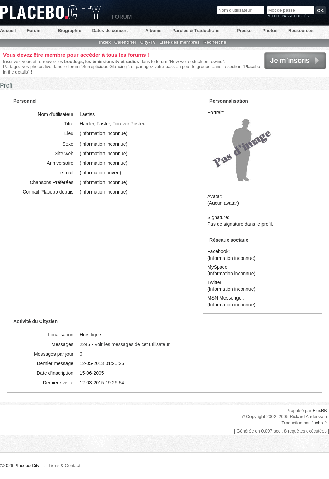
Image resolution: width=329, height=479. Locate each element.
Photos (269, 30)
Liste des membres (179, 42)
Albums (153, 30)
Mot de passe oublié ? (288, 16)
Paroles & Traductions (195, 30)
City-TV (148, 42)
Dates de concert (110, 30)
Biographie (69, 30)
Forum (33, 30)
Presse (244, 30)
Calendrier (125, 42)
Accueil (8, 30)
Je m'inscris (295, 60)
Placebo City (50, 12)
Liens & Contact (64, 465)
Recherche (214, 42)
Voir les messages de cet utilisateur (132, 344)
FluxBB (320, 410)
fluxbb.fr (319, 422)
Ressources (301, 30)
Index (105, 42)
